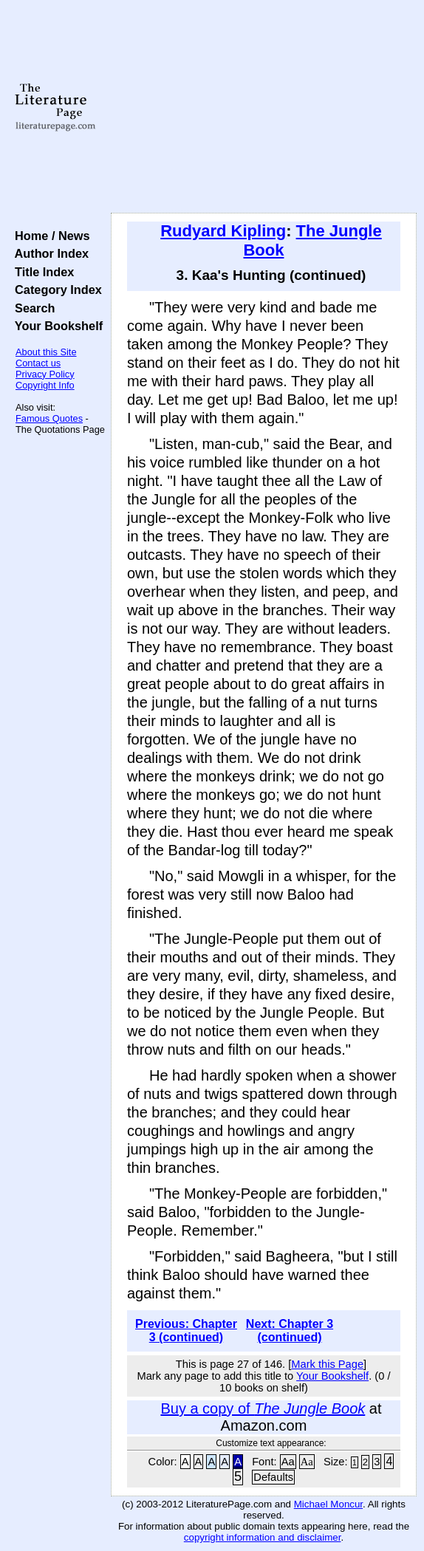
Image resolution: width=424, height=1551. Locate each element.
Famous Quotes (49, 418)
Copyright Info (45, 385)
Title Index (41, 271)
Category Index (55, 289)
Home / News (49, 235)
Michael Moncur (328, 1504)
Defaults (273, 1477)
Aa (288, 1462)
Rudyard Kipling (223, 231)
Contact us (38, 363)
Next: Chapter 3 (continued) (289, 1330)
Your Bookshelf (55, 325)
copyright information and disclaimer (262, 1537)
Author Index (48, 253)
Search (31, 308)
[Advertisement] (264, 107)
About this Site (46, 351)
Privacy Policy (45, 374)
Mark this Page (327, 1364)
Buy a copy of (262, 1408)
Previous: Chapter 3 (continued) (186, 1330)
